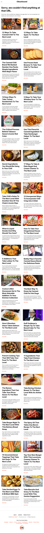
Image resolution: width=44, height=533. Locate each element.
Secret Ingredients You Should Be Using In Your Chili (10, 166)
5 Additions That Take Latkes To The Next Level (10, 261)
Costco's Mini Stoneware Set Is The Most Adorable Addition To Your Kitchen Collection (11, 293)
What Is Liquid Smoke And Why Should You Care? (9, 231)
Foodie (19, 522)
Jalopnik (11, 522)
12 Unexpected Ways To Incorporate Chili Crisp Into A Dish (32, 198)
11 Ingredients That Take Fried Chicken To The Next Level (32, 358)
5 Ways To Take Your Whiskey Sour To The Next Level (33, 99)
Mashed (30, 522)
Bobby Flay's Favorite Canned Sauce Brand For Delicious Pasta (33, 261)
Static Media (14, 516)
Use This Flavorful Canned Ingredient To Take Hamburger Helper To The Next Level (33, 133)
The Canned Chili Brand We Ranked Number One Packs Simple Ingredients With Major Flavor (10, 67)
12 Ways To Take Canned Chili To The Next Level (10, 34)
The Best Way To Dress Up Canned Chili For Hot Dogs (31, 291)
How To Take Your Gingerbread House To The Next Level (32, 231)
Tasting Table (36, 522)
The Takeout (25, 523)
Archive (20, 514)
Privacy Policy (27, 514)
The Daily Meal (19, 523)
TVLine (15, 522)
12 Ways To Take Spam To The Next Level (31, 34)
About (15, 514)
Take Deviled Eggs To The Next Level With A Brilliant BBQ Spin (11, 491)
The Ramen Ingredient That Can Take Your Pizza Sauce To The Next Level (10, 392)
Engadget (6, 522)
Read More (4, 45)
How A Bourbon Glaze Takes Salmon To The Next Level (10, 325)
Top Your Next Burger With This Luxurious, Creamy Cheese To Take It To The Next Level (33, 459)
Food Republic (25, 522)
